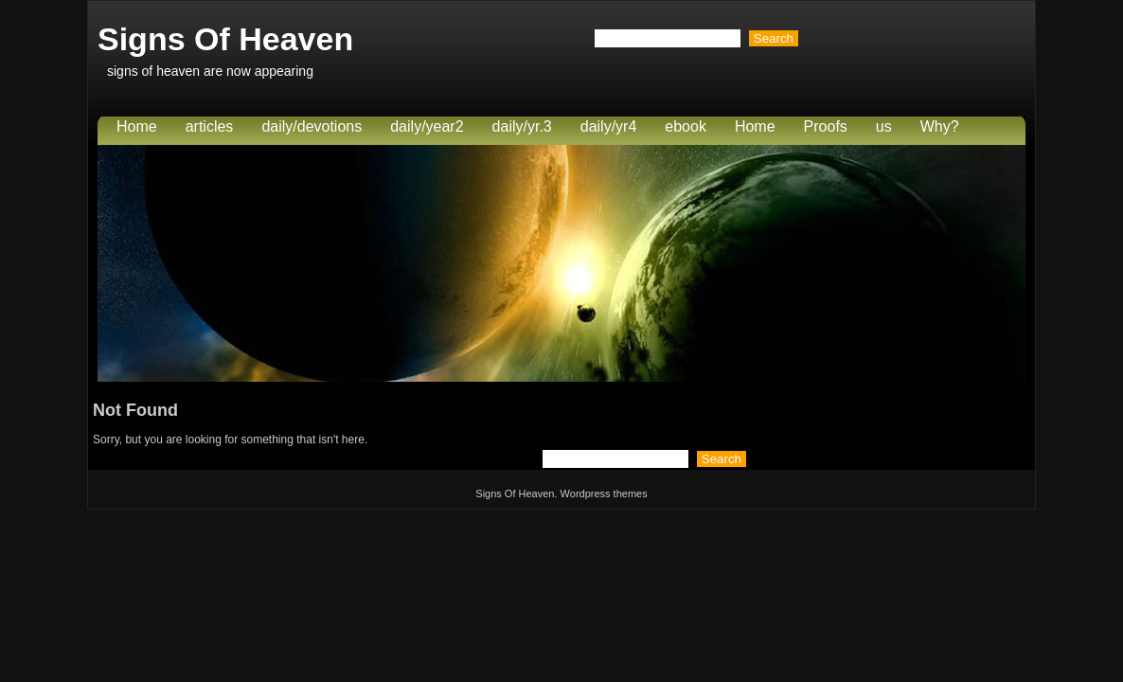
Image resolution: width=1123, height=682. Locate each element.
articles (210, 126)
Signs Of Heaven (225, 39)
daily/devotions (311, 126)
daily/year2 (426, 126)
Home (136, 126)
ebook (685, 126)
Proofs (825, 126)
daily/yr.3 (522, 126)
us (884, 126)
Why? (939, 126)
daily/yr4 (608, 126)
